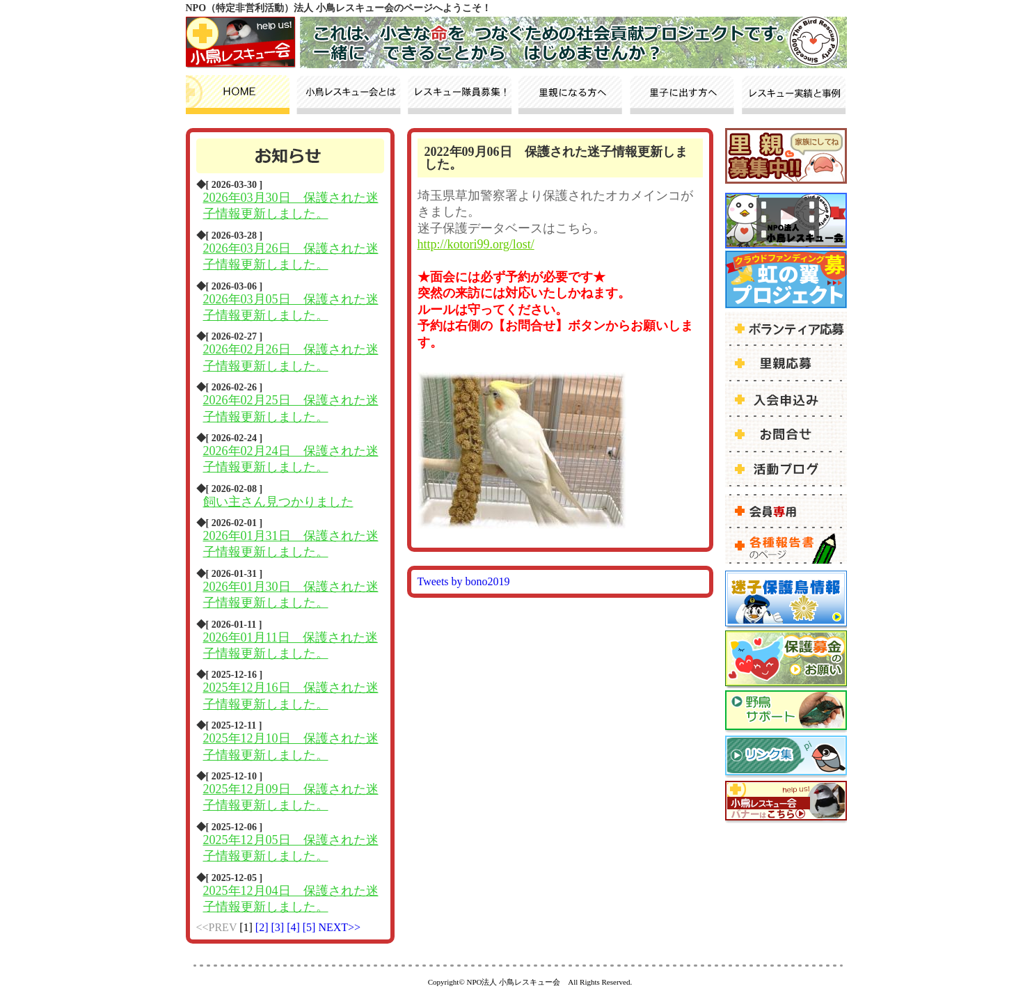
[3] (279, 927)
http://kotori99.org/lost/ (476, 244)
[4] (295, 927)
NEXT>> (339, 927)
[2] (263, 927)
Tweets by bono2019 (464, 581)
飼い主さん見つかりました (278, 502)
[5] (311, 927)
